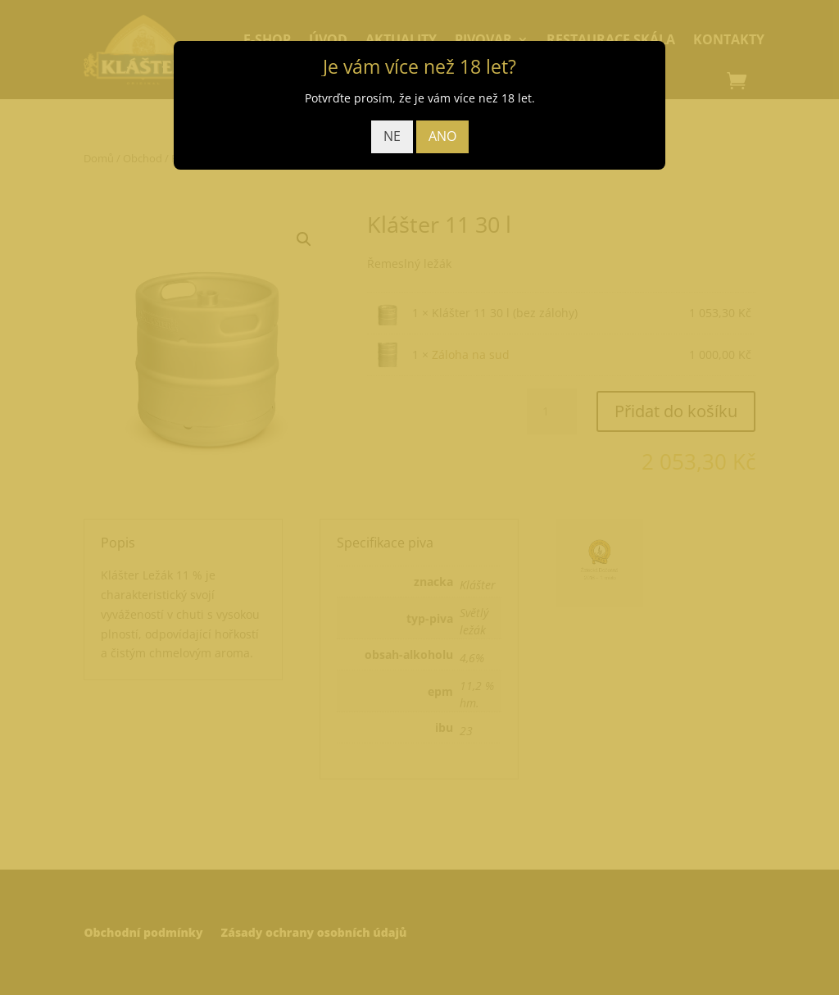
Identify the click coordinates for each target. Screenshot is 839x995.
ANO (442, 136)
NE (392, 136)
